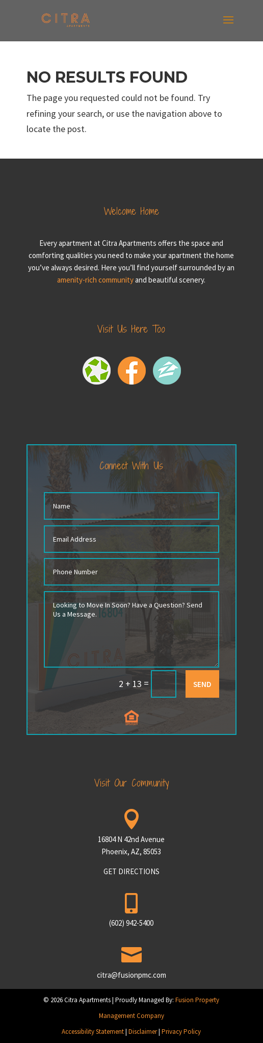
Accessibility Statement (93, 1031)
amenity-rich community (95, 280)
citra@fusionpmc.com (131, 975)
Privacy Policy (181, 1031)
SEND (202, 684)
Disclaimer (142, 1031)
